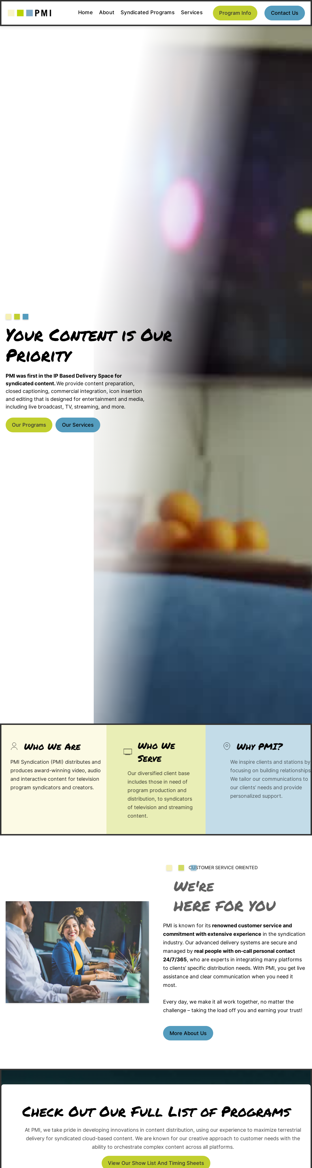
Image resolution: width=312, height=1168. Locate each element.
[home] (29, 13)
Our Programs (29, 425)
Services (192, 12)
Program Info (235, 13)
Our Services (78, 425)
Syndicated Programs (148, 12)
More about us (188, 1033)
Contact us (284, 13)
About (106, 12)
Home (85, 12)
